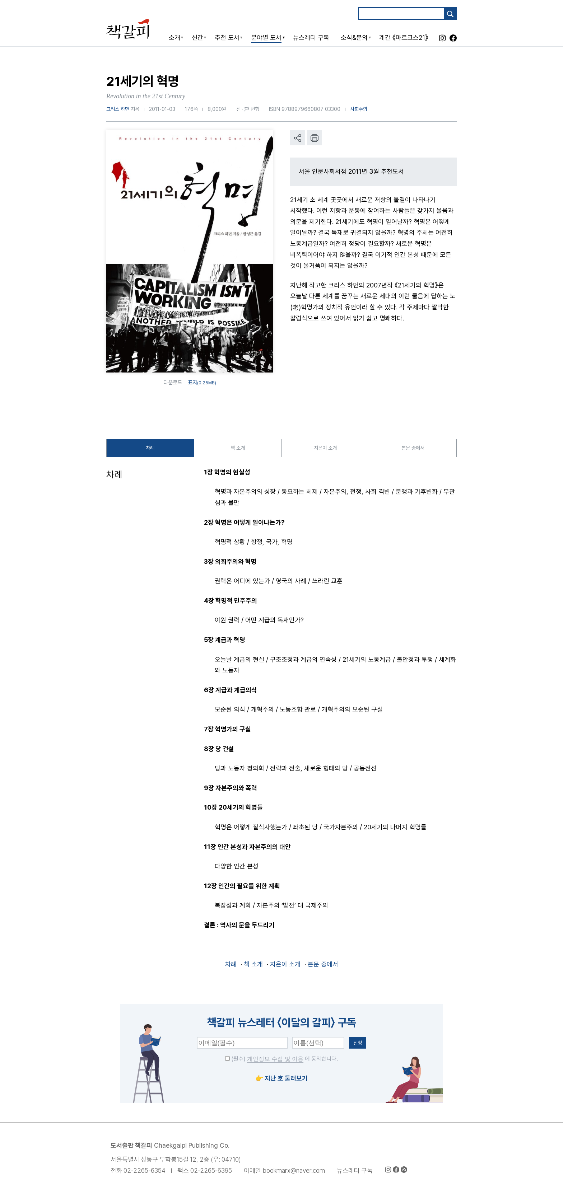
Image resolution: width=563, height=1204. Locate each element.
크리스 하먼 (117, 109)
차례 (150, 449)
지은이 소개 (325, 449)
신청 (357, 1045)
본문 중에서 (412, 449)
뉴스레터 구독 (355, 1172)
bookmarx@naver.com (293, 1172)
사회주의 (358, 109)
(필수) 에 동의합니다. (281, 1061)
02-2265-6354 (145, 1172)
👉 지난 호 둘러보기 (281, 1080)
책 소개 (237, 449)
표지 (202, 382)
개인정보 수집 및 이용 (275, 1061)
